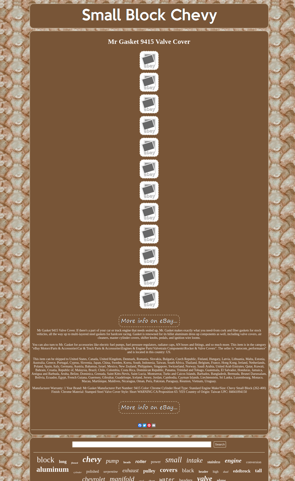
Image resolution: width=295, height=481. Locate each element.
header (203, 471)
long (63, 461)
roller (140, 461)
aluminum (52, 469)
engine (233, 460)
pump (112, 461)
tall (258, 470)
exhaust (130, 470)
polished (92, 471)
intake (194, 460)
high (215, 471)
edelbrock (242, 471)
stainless (213, 462)
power (156, 462)
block (45, 459)
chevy (92, 459)
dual (225, 471)
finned (74, 462)
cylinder (77, 472)
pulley (149, 470)
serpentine (110, 471)
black (188, 470)
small (173, 460)
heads (127, 462)
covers (168, 469)
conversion (253, 462)
